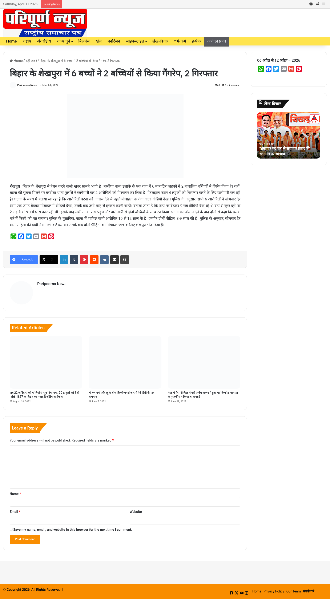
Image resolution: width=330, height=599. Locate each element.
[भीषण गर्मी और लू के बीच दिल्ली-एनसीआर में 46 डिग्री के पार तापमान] (125, 362)
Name (15, 494)
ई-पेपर (196, 41)
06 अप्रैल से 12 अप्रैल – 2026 (278, 60)
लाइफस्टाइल (135, 41)
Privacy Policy (273, 591)
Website (136, 512)
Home (11, 41)
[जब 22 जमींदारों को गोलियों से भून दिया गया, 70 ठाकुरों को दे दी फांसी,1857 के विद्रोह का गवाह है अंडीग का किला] (46, 362)
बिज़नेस (84, 41)
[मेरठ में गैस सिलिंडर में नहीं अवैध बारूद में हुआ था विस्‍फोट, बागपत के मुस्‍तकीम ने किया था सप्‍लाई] (204, 362)
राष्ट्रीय (27, 41)
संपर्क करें (308, 591)
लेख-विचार (160, 41)
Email (15, 512)
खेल (99, 41)
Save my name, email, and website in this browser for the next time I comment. (72, 530)
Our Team (293, 591)
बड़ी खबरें (31, 61)
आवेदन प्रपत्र (216, 41)
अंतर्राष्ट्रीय (44, 41)
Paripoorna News (27, 85)
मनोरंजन (114, 41)
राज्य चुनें (63, 41)
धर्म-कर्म (180, 41)
